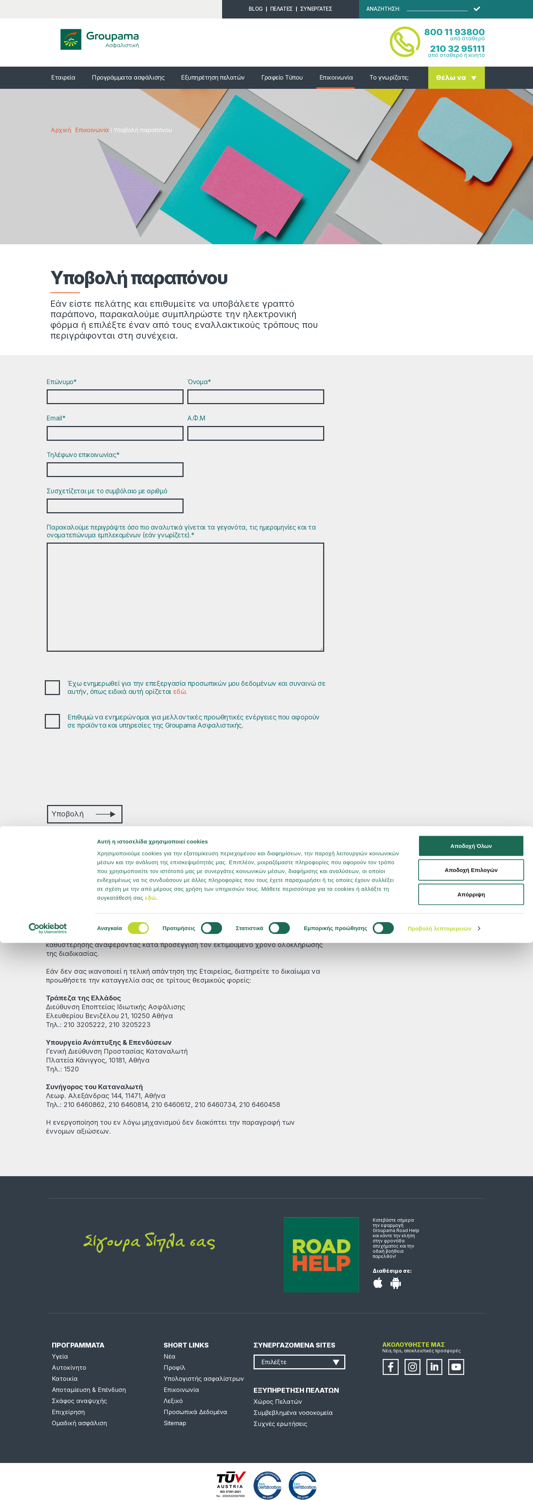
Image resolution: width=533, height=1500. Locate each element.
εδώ (150, 1455)
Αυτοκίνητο (69, 1367)
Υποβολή (83, 813)
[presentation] (103, 768)
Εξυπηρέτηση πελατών (213, 77)
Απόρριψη (471, 1451)
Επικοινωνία (336, 77)
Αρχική (61, 130)
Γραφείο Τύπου (282, 77)
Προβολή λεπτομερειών (440, 1485)
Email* (56, 418)
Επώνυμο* (61, 382)
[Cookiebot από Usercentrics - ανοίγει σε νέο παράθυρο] (48, 1485)
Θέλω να (451, 77)
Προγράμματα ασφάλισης (128, 77)
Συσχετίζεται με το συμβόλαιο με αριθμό (107, 491)
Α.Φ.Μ (196, 418)
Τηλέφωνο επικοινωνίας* (83, 455)
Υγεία (60, 1356)
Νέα (169, 1356)
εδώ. (180, 691)
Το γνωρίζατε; (388, 77)
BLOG (255, 9)
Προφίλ (174, 1367)
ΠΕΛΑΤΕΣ (281, 9)
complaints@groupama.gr (185, 861)
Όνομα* (199, 382)
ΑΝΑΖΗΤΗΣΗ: (383, 8)
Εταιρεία (63, 77)
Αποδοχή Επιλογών (471, 1427)
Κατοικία (65, 1378)
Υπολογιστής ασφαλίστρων (204, 1378)
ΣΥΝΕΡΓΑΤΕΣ (316, 9)
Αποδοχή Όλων (471, 1403)
